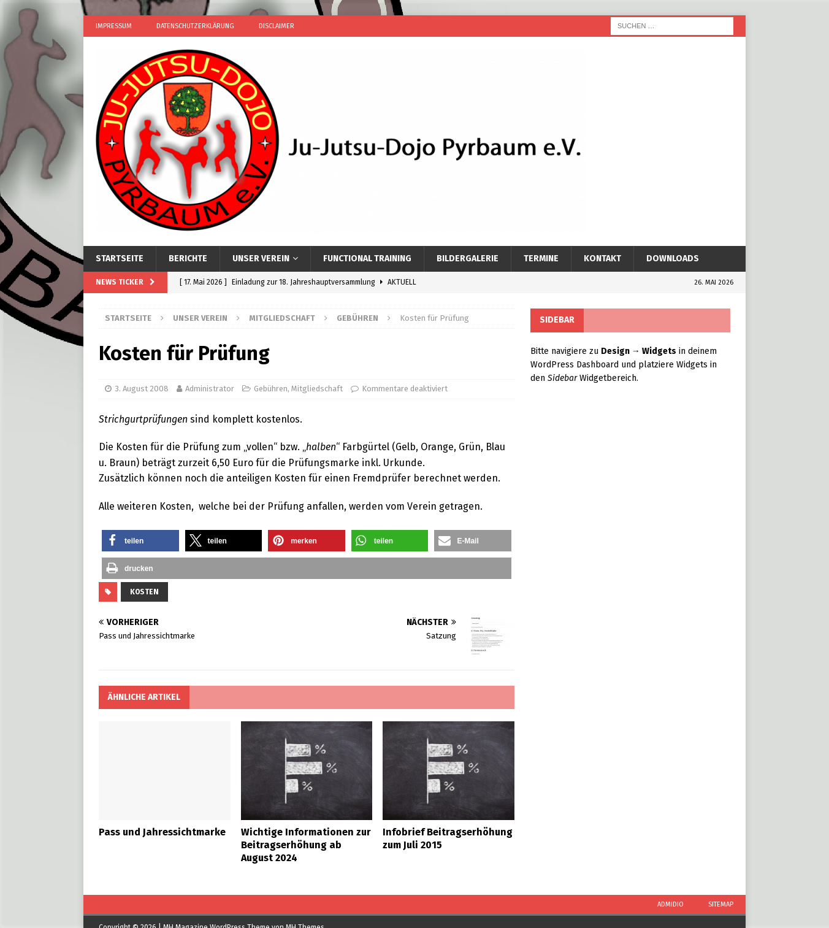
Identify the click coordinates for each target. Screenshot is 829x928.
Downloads (672, 258)
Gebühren (271, 388)
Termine (541, 258)
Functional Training (367, 258)
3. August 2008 (142, 388)
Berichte (188, 258)
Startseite (119, 258)
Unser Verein (260, 258)
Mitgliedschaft (282, 318)
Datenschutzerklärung (195, 26)
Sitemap (720, 904)
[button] (140, 540)
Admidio (670, 904)
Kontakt (602, 258)
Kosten (144, 592)
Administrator (209, 388)
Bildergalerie (468, 258)
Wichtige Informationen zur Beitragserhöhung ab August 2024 (306, 845)
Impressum (114, 26)
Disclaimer (276, 26)
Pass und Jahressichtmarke (162, 832)
